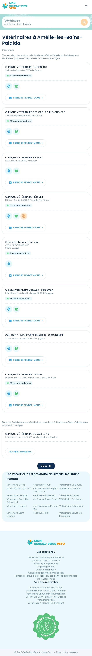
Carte (46, 465)
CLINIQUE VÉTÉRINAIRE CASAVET (24, 374)
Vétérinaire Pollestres (44, 495)
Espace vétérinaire (46, 569)
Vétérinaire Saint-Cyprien (16, 514)
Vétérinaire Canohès (70, 488)
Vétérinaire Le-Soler (17, 495)
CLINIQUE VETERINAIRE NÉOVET (24, 157)
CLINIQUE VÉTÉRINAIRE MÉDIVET (24, 196)
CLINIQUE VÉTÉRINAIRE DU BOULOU (26, 67)
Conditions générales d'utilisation (46, 572)
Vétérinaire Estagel (17, 506)
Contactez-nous (46, 578)
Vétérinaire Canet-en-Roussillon (71, 514)
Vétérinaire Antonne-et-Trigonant (46, 602)
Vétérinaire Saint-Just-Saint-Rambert (46, 590)
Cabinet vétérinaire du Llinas (22, 242)
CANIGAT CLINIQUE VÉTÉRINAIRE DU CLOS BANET (34, 335)
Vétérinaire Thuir (42, 484)
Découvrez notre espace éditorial (46, 557)
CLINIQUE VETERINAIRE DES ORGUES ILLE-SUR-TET (35, 112)
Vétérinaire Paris (46, 599)
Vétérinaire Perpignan (70, 499)
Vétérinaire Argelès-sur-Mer (46, 507)
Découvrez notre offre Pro (46, 560)
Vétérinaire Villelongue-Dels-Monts (45, 490)
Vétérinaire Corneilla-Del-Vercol (18, 501)
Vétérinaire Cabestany (71, 506)
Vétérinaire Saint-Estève (46, 499)
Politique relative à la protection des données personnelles (46, 575)
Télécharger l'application (46, 563)
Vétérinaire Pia (40, 512)
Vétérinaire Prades (69, 495)
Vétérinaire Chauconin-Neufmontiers (45, 593)
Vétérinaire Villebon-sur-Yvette (45, 587)
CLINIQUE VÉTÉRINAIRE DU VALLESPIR (27, 434)
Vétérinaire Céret (16, 484)
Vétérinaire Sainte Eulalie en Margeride (46, 596)
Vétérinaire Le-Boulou (70, 484)
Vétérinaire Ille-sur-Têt (19, 488)
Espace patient (46, 566)
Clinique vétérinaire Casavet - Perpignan (29, 289)
